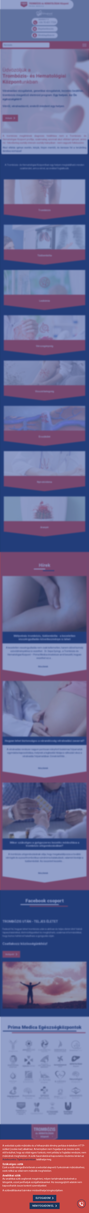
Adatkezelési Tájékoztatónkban (19, 1159)
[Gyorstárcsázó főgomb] (81, 1203)
